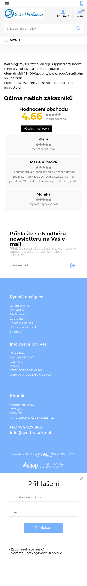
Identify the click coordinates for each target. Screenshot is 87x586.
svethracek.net (34, 454)
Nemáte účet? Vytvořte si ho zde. (37, 553)
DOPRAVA (17, 353)
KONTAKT (16, 362)
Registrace (17, 314)
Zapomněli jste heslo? (28, 549)
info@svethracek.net (30, 433)
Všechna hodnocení (36, 128)
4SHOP (57, 467)
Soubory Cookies (21, 323)
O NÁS (14, 366)
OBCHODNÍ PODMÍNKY (26, 370)
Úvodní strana (19, 306)
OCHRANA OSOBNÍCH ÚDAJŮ (30, 374)
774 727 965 (30, 427)
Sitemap (15, 331)
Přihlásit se (17, 310)
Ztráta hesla (18, 318)
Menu (15, 40)
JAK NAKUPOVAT (22, 357)
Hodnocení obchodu (24, 327)
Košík (81, 13)
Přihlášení (43, 528)
